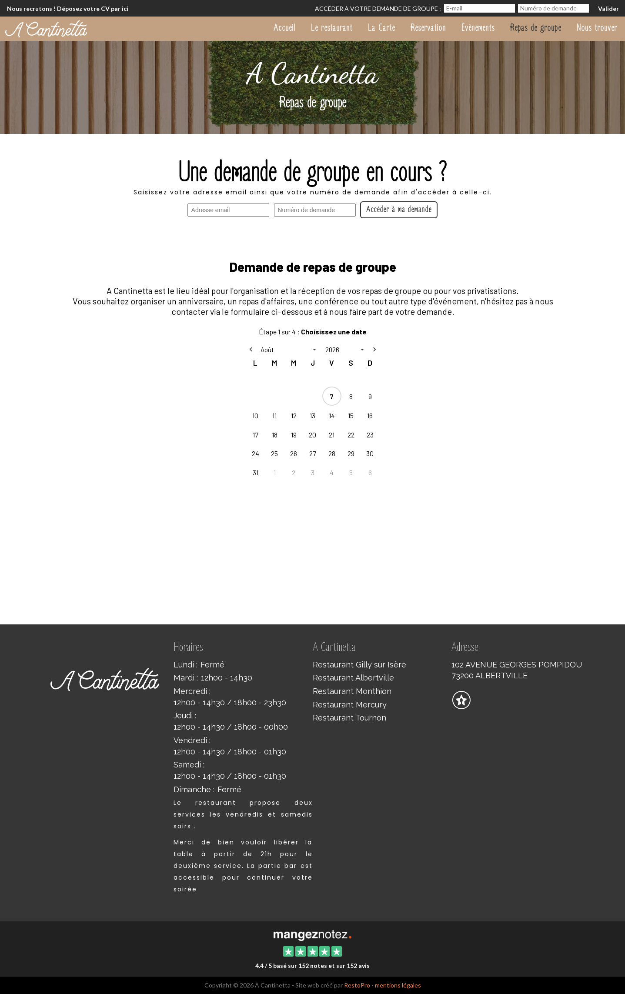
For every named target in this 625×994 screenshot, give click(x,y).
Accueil (284, 27)
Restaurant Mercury (350, 704)
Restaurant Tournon (349, 717)
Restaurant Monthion (352, 691)
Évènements (478, 27)
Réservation (428, 27)
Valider (608, 8)
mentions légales (398, 985)
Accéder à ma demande (398, 209)
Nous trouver (597, 27)
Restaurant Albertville (353, 677)
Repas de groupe (535, 27)
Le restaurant (331, 27)
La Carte (381, 27)
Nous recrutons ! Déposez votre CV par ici (67, 8)
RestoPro (357, 985)
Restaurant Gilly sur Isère (359, 664)
